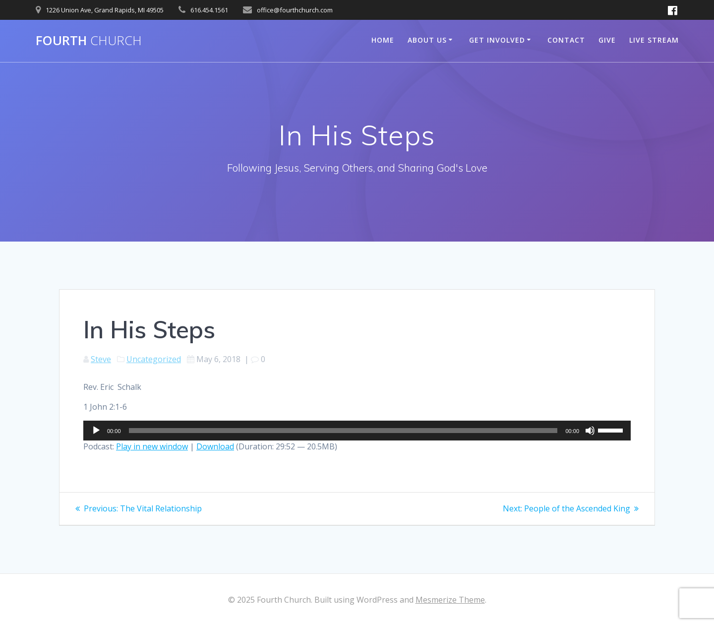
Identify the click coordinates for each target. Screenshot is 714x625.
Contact (566, 40)
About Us (427, 40)
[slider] (343, 430)
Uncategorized (153, 359)
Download (215, 446)
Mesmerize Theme (450, 599)
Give (607, 40)
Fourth (89, 40)
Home (382, 40)
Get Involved (497, 40)
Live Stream (654, 40)
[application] (357, 430)
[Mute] (590, 431)
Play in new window (152, 446)
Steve (101, 359)
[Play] (96, 431)
